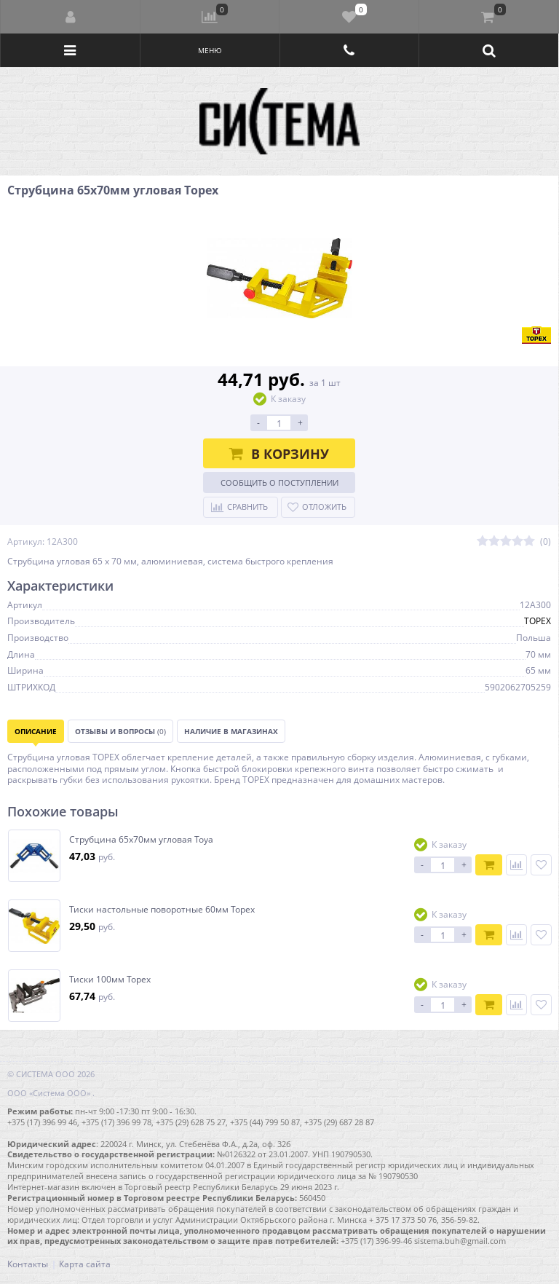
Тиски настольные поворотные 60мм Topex (162, 909)
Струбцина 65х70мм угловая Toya (141, 840)
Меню (210, 50)
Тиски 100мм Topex (110, 979)
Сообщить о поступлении (279, 482)
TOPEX (537, 621)
